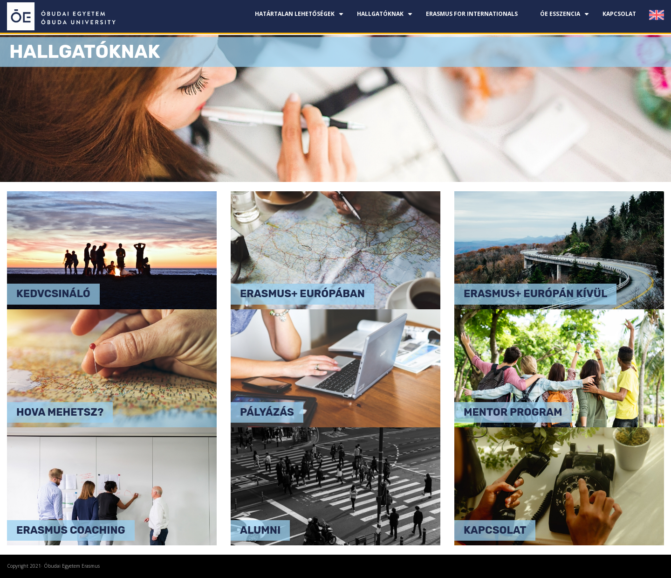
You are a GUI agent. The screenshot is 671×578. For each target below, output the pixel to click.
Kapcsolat (619, 14)
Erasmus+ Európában (302, 293)
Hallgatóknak (386, 17)
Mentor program (513, 412)
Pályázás (267, 412)
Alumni (260, 530)
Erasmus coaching (70, 530)
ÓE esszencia (565, 17)
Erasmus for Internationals (472, 14)
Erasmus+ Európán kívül (535, 293)
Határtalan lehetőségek (300, 17)
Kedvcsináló (53, 293)
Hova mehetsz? (59, 412)
